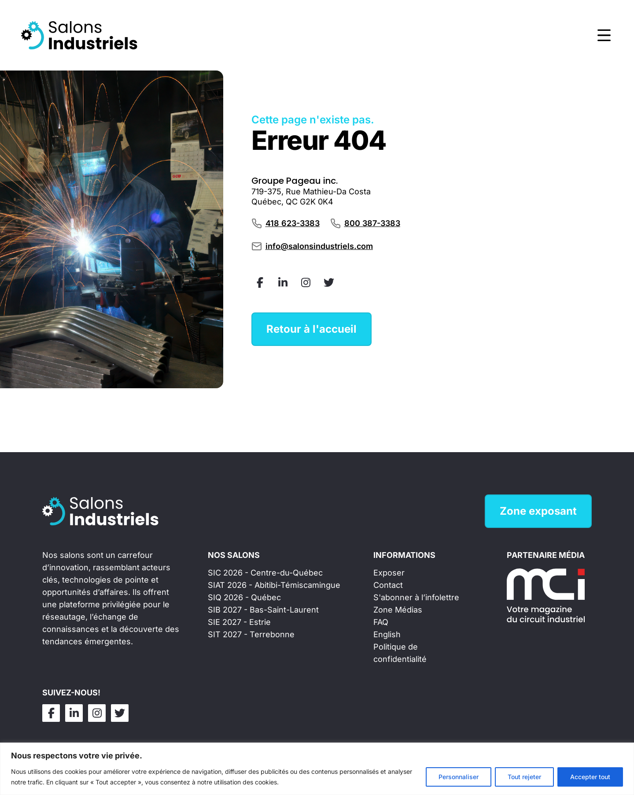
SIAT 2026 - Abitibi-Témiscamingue (274, 585)
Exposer (389, 572)
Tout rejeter (524, 776)
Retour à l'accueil (311, 329)
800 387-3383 (372, 223)
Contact (388, 585)
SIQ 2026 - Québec (244, 597)
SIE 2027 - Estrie (239, 622)
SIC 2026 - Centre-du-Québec (265, 572)
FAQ (380, 622)
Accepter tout (590, 776)
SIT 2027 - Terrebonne (251, 634)
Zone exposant (538, 511)
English (387, 634)
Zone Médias (397, 609)
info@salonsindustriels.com (319, 246)
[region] (317, 769)
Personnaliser (459, 776)
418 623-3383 (292, 223)
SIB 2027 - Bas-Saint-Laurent (263, 609)
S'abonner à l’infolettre (416, 597)
